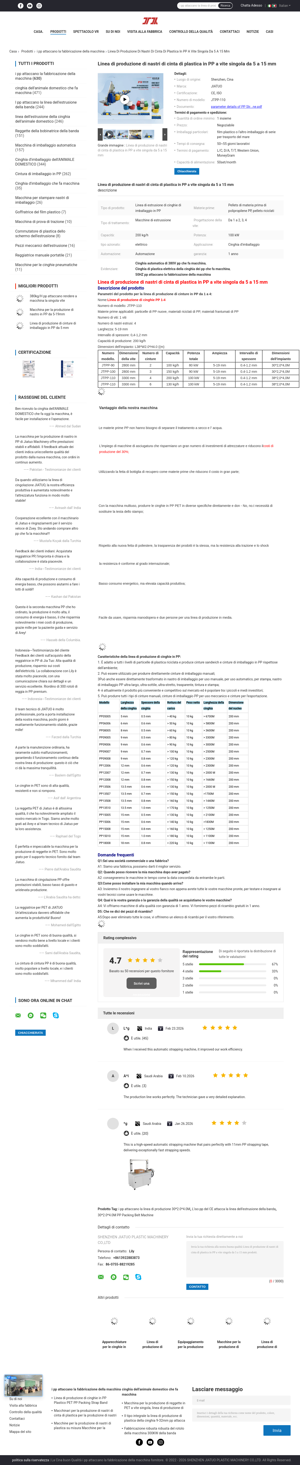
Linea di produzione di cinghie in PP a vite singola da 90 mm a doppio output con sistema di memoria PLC (267, 1344)
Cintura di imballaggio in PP (38, 174)
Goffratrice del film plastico (37, 212)
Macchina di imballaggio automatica (45, 145)
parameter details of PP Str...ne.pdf (236, 107)
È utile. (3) (138, 1086)
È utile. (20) (139, 1134)
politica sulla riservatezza (30, 1460)
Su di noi (113, 32)
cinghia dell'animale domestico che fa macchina (150, 1391)
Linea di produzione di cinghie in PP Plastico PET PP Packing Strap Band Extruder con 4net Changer (80, 1401)
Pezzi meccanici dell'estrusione (41, 245)
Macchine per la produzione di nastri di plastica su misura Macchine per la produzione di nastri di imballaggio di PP (83, 1426)
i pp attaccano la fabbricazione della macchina (71, 51)
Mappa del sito (20, 1432)
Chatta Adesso (251, 5)
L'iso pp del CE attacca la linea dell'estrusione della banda (234, 1209)
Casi (269, 32)
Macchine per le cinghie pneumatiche (46, 265)
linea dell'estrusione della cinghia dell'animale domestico (42, 119)
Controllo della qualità (191, 32)
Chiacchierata (186, 171)
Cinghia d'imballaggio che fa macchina (47, 183)
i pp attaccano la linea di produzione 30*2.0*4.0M (154, 1209)
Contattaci (230, 32)
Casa (13, 51)
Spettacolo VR (86, 32)
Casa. (38, 32)
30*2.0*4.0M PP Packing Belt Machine (126, 1215)
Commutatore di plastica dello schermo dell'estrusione (40, 233)
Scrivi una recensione (141, 985)
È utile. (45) (139, 1038)
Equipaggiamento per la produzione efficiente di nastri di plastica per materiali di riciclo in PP (190, 1344)
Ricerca (225, 5)
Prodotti (58, 32)
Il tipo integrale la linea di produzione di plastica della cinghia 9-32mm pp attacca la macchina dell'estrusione (154, 1419)
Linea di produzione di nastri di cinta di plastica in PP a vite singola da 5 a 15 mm (132, 150)
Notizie (253, 32)
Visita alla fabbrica (144, 32)
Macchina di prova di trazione (39, 221)
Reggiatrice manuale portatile (39, 255)
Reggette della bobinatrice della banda (47, 131)
